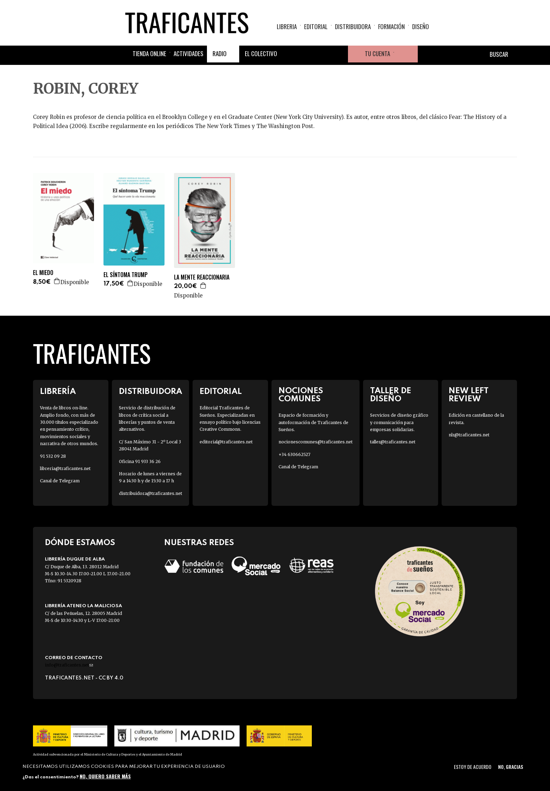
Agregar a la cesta (57, 281)
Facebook (289, 54)
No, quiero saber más (105, 776)
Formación (391, 26)
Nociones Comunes (301, 395)
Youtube (339, 54)
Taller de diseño (390, 395)
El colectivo (261, 53)
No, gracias (510, 766)
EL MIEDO (43, 272)
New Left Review (469, 395)
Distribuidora (353, 26)
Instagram (322, 54)
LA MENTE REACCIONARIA (201, 277)
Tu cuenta (377, 53)
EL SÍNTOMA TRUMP (125, 275)
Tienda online (149, 53)
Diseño (420, 26)
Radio (220, 53)
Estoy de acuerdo (472, 766)
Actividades (188, 53)
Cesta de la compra (405, 54)
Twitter (305, 54)
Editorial (316, 26)
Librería (58, 392)
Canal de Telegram (60, 480)
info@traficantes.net (69, 665)
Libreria (287, 26)
